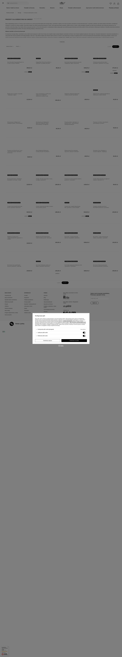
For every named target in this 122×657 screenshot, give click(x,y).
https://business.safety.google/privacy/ (78, 322)
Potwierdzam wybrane (47, 340)
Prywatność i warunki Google (63, 322)
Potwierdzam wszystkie (74, 340)
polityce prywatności (67, 320)
